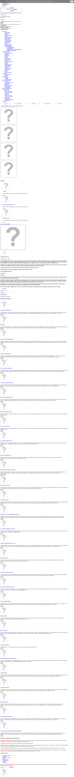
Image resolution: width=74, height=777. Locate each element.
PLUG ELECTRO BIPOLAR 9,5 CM (6, 440)
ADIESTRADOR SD (3, 672)
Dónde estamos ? (6, 759)
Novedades (2, 180)
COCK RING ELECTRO (4, 499)
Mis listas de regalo (6, 3)
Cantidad (2, 292)
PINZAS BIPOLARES (4, 630)
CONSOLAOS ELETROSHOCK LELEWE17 (7, 528)
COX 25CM (4, 191)
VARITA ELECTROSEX (4, 557)
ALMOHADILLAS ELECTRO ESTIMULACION (8, 658)
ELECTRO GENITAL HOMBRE (5, 601)
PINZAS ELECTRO (3, 615)
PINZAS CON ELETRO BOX (5, 485)
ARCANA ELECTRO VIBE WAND (6, 368)
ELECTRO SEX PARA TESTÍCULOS (6, 572)
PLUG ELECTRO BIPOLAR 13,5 (5, 455)
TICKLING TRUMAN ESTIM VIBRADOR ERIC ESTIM (9, 514)
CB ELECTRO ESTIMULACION (5, 310)
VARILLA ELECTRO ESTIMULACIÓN (6, 339)
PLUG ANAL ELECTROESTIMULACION (7, 586)
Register (4, 5)
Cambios (4, 761)
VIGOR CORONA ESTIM (4, 687)
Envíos (4, 758)
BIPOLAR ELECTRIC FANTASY (5, 411)
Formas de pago (5, 760)
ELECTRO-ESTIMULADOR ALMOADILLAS (7, 469)
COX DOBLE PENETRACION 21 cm (9, 204)
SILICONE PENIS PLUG (4, 701)
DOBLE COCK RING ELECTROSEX (6, 397)
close (72, 1)
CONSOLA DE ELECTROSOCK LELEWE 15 (7, 543)
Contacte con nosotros (6, 757)
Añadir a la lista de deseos (5, 296)
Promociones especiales (7, 755)
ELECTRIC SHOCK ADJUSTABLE (6, 716)
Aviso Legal (5, 762)
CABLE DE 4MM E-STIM (4, 644)
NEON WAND (2, 324)
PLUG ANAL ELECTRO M (4, 426)
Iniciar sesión (5, 4)
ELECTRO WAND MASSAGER (5, 353)
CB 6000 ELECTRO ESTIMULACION (6, 382)
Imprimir (4, 288)
